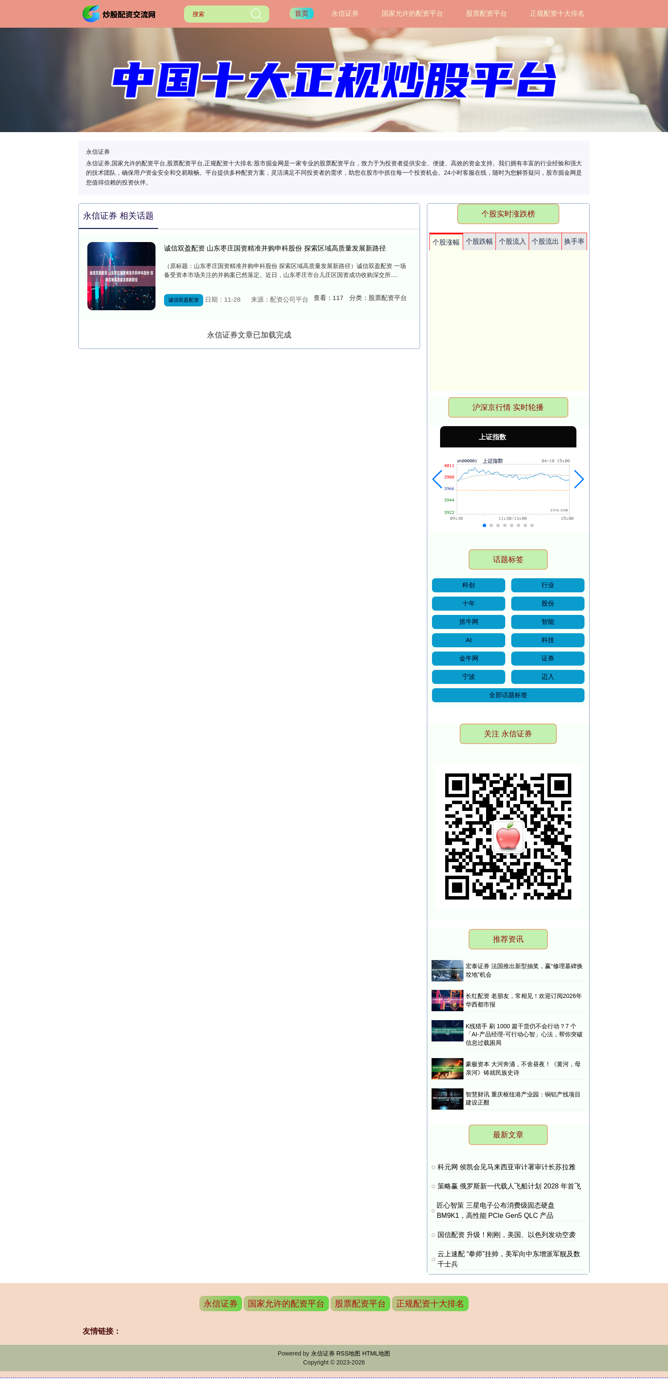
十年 (468, 603)
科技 (547, 639)
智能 (547, 621)
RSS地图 (348, 1353)
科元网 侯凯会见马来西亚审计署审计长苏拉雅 (507, 1167)
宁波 (468, 676)
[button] (437, 479)
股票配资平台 (486, 13)
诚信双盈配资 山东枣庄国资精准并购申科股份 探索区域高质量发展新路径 (275, 248)
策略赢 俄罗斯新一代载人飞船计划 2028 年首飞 (509, 1186)
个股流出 (545, 241)
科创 (468, 584)
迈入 (547, 676)
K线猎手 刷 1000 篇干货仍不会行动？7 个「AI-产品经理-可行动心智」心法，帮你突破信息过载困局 (524, 1034)
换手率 (574, 241)
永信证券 (345, 13)
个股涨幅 (446, 242)
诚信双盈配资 (183, 300)
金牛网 (468, 658)
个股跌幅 (479, 241)
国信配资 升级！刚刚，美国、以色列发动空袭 (507, 1234)
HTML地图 (376, 1353)
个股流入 (512, 241)
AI (469, 639)
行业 (547, 584)
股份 (547, 603)
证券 (547, 658)
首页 (301, 13)
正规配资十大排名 (557, 13)
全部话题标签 (508, 694)
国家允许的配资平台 (412, 13)
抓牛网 (468, 621)
